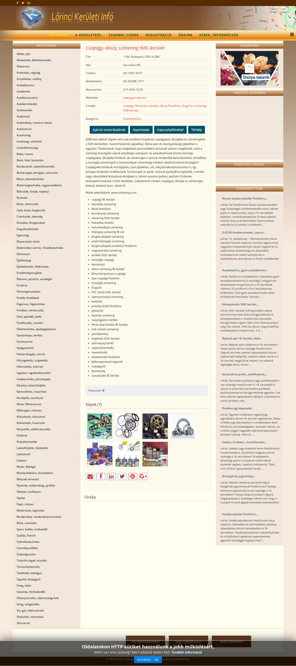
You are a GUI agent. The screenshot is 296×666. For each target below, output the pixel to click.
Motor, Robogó (26, 467)
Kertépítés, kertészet (30, 398)
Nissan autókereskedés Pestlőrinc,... (245, 198)
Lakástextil (23, 454)
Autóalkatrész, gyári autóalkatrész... (245, 270)
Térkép (196, 129)
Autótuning (24, 135)
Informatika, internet (30, 367)
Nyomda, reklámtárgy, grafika (36, 485)
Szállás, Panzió (26, 535)
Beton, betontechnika (30, 179)
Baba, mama (25, 154)
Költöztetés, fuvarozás (31, 423)
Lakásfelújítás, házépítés (32, 448)
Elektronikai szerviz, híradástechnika (40, 248)
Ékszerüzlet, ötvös (28, 241)
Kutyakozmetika (27, 442)
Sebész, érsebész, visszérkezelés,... (244, 442)
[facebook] (17, 3)
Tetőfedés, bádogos (29, 573)
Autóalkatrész (25, 85)
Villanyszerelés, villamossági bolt (38, 598)
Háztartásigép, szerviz (31, 354)
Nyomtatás (141, 129)
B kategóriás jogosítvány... (239, 476)
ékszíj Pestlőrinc (170, 106)
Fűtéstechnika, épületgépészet (36, 329)
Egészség (23, 235)
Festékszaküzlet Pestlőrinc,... (240, 514)
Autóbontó (23, 91)
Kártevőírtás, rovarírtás (31, 392)
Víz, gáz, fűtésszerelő (30, 610)
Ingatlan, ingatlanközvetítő (33, 373)
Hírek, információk (218, 35)
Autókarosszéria (27, 98)
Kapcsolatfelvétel (170, 129)
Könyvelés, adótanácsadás (34, 429)
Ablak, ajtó (23, 54)
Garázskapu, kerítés (29, 335)
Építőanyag (24, 260)
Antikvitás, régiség (28, 73)
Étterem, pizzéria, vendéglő (34, 279)
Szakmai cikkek (124, 35)
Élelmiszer (23, 254)
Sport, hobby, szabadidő (32, 529)
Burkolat (22, 198)
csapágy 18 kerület (135, 106)
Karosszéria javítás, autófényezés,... (245, 374)
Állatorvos (23, 66)
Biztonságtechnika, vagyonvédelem (39, 185)
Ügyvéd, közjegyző (28, 579)
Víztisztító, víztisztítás (30, 617)
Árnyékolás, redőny (29, 79)
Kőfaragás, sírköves (29, 410)
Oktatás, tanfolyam (29, 492)
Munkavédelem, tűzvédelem (35, 473)
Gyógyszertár (25, 348)
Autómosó (23, 116)
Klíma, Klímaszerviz (29, 404)
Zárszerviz (23, 623)
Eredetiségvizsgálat (29, 273)
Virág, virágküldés (28, 604)
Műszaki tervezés (28, 479)
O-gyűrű (187, 106)
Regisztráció (159, 35)
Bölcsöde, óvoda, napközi (33, 191)
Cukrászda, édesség (30, 216)
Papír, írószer (25, 504)
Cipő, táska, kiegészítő (31, 210)
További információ (186, 652)
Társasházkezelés (28, 567)
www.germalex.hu (134, 98)
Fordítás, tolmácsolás (30, 310)
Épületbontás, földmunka (33, 266)
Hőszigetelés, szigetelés (32, 360)
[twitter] (23, 3)
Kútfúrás (22, 435)
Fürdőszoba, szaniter (30, 323)
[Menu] (291, 35)
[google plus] (29, 3)
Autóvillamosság (27, 148)
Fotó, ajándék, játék (29, 317)
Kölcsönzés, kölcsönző (31, 417)
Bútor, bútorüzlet (27, 204)
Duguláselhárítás (28, 229)
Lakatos (22, 460)
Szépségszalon (26, 554)
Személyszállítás (27, 548)
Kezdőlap (58, 35)
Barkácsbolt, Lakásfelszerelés (36, 166)
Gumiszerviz (25, 342)
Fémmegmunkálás (28, 292)
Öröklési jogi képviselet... (238, 408)
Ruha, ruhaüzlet (27, 523)
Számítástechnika (28, 542)
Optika (21, 498)
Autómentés (24, 110)
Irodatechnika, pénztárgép (33, 379)
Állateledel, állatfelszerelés (34, 60)
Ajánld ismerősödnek (109, 129)
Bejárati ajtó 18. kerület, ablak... (242, 338)
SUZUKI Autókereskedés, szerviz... (244, 232)
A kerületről (88, 35)
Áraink (185, 35)
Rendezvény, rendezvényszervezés (39, 517)
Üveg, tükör (24, 585)
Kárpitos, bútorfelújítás (31, 385)
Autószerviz (24, 129)
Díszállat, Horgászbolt (31, 223)
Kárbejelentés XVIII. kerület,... (240, 304)
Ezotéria (22, 285)
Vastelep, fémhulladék (31, 592)
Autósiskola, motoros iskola (34, 123)
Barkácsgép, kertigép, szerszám (37, 173)
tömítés (154, 106)
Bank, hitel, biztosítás (30, 160)
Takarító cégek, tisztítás (32, 560)
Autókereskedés (27, 104)
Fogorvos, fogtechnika (31, 304)
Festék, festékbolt (28, 298)
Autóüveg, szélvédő (29, 141)
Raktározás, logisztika (30, 510)
